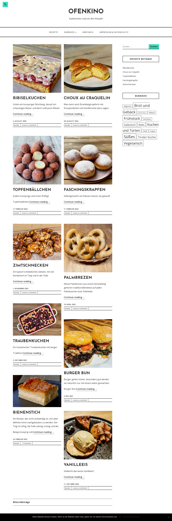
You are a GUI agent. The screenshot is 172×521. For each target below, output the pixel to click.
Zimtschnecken (30, 266)
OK (120, 517)
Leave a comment (29, 125)
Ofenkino (86, 12)
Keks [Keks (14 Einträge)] (141, 125)
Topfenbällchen (32, 190)
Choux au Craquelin (87, 98)
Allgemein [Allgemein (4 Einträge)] (127, 106)
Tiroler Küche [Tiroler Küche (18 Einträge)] (147, 137)
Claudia (16, 125)
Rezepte (53, 32)
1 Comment (26, 443)
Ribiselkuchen (29, 98)
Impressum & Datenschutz (113, 32)
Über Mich (87, 32)
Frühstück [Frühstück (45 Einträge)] (132, 118)
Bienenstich (26, 413)
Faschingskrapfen (84, 190)
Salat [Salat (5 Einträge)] (145, 131)
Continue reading (23, 113)
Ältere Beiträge (21, 502)
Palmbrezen (78, 278)
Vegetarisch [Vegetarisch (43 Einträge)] (133, 143)
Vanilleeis (76, 465)
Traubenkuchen (31, 341)
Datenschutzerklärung (131, 517)
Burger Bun (77, 373)
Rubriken (69, 32)
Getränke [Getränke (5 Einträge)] (147, 119)
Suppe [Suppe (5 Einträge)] (152, 131)
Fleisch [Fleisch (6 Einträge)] (152, 112)
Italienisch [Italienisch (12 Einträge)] (130, 124)
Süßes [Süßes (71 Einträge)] (129, 136)
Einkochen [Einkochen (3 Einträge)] (142, 113)
